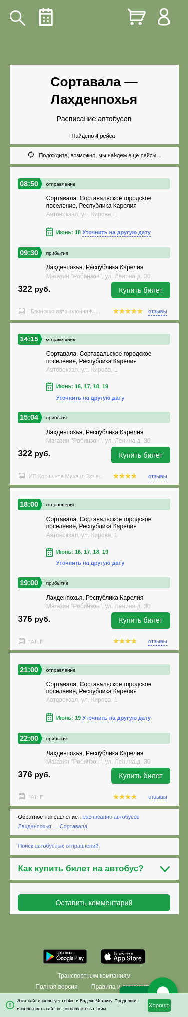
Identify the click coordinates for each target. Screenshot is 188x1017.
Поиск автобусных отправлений (58, 846)
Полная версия (56, 986)
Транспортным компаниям (93, 975)
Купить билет (141, 290)
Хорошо (159, 1005)
